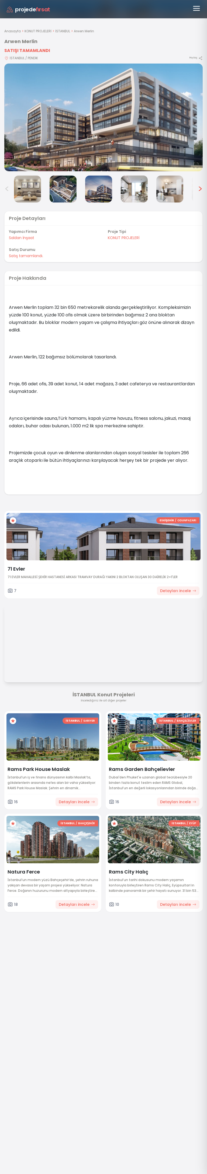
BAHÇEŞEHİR (86, 823)
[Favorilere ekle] (13, 520)
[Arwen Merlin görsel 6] (169, 189)
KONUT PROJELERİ (38, 31)
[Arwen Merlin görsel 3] (63, 189)
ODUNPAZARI (186, 520)
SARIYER (89, 721)
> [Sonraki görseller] (200, 189)
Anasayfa (12, 31)
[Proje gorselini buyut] (103, 117)
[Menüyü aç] (196, 8)
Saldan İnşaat (21, 237)
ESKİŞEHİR (167, 520)
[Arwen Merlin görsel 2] (27, 189)
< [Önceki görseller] (7, 189)
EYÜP (192, 823)
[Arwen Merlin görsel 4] (98, 189)
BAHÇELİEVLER (186, 721)
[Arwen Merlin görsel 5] (134, 189)
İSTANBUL (62, 31)
